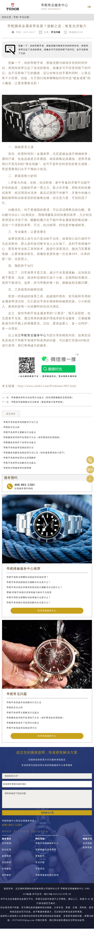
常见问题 (24, 17)
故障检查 (6, 856)
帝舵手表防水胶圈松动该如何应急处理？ (27, 577)
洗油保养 (6, 862)
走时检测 (6, 843)
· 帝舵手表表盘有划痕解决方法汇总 (20, 422)
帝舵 (16, 17)
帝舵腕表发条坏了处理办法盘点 (23, 723)
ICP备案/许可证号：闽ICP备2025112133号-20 (47, 894)
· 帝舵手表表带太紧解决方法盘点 (19, 432)
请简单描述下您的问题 (47, 799)
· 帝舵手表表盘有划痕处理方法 (18, 447)
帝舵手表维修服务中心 (47, 843)
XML (87, 889)
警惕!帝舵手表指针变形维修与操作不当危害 (29, 592)
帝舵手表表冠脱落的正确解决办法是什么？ (29, 582)
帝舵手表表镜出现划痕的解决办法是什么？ (29, 602)
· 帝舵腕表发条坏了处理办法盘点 (19, 442)
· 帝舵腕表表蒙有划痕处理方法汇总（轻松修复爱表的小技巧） (34, 452)
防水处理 (6, 850)
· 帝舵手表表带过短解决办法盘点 (19, 463)
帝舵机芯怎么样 (15, 707)
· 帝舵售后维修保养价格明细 (16, 468)
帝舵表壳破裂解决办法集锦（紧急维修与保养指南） (38, 402)
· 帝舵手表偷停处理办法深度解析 (19, 458)
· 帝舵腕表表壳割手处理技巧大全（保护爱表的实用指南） (32, 437)
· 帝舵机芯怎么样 (11, 427)
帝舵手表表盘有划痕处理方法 (22, 728)
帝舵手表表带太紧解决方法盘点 (23, 712)
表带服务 (6, 875)
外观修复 (6, 869)
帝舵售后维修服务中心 (72, 888)
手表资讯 (40, 869)
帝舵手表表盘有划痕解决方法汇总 (24, 702)
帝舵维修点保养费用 (45, 850)
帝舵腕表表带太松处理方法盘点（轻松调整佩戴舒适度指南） (42, 397)
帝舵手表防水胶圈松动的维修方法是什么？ (29, 597)
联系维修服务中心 (47, 610)
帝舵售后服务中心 (54, 5)
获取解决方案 (47, 812)
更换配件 (40, 856)
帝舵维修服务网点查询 (47, 875)
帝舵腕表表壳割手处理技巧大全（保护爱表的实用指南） (36, 717)
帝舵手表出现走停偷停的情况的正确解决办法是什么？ (34, 587)
